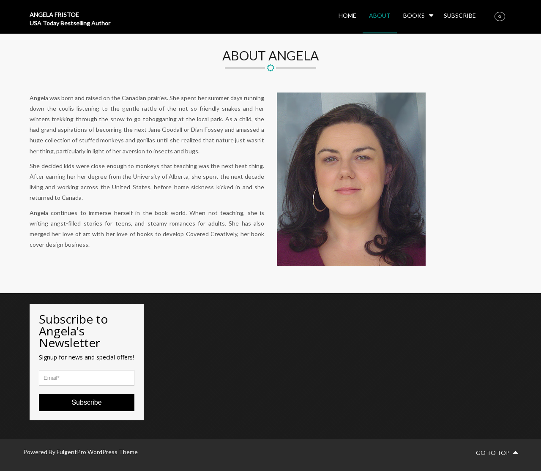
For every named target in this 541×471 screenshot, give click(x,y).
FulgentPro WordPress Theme (97, 451)
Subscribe (460, 15)
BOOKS (414, 15)
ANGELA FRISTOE (54, 14)
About (380, 15)
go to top (497, 452)
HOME (347, 15)
